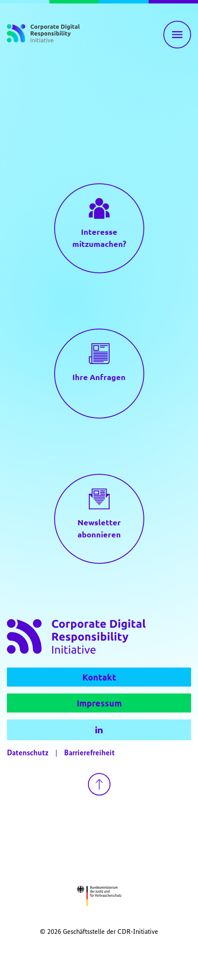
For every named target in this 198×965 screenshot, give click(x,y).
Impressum (99, 703)
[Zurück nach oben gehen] (99, 784)
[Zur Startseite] (43, 34)
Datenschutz (28, 753)
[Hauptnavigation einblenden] (177, 34)
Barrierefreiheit (89, 753)
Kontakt (99, 677)
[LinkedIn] (99, 729)
